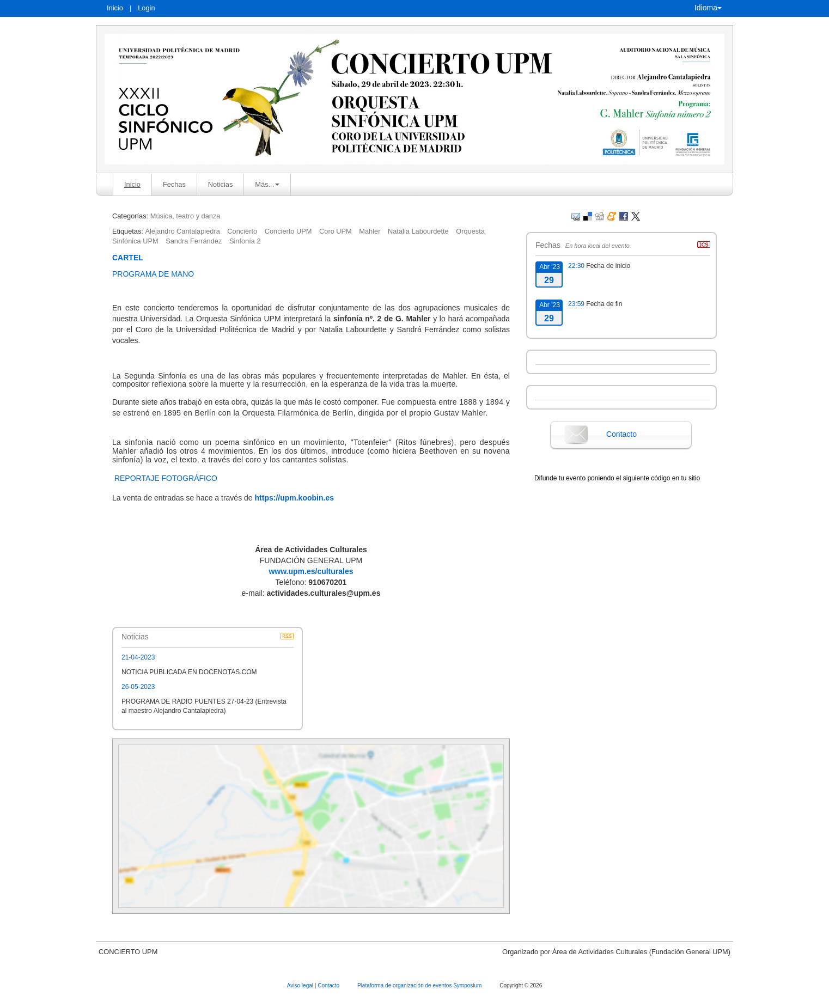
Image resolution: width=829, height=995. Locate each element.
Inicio (115, 8)
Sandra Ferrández (194, 241)
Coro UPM (335, 231)
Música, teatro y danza (185, 216)
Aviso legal (301, 985)
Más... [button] (267, 184)
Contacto (621, 434)
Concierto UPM (288, 231)
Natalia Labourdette (418, 231)
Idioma (708, 7)
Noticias (220, 184)
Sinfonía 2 (245, 241)
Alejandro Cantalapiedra (182, 231)
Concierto (242, 231)
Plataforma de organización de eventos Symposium (420, 985)
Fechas (174, 184)
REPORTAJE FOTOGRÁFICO (167, 478)
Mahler (369, 231)
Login (146, 8)
